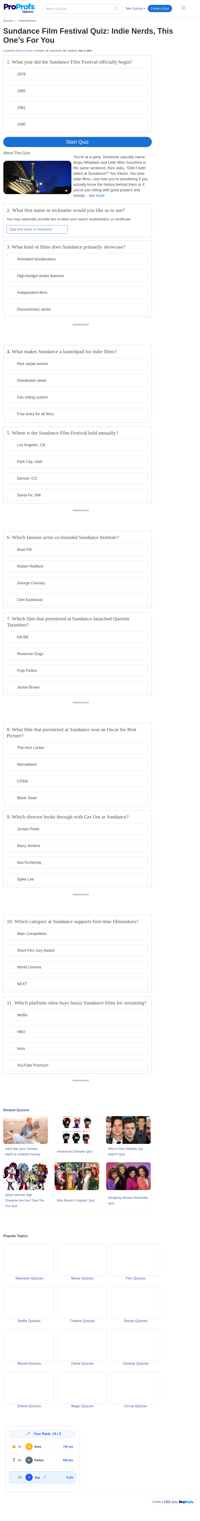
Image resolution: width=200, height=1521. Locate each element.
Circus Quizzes (135, 1390)
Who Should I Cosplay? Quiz (76, 1200)
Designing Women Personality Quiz (128, 1200)
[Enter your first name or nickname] (37, 229)
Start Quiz (77, 142)
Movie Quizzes (82, 1262)
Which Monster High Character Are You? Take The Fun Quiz (24, 1200)
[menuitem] (135, 9)
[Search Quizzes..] (82, 9)
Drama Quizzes (29, 1390)
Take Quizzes (135, 8)
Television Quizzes (29, 1262)
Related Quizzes (16, 1110)
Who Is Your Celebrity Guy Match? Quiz (125, 1151)
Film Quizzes (135, 1262)
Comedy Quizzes (135, 1347)
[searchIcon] (116, 8)
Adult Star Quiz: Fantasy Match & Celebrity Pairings (22, 1151)
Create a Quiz (160, 8)
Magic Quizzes (82, 1390)
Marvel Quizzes (29, 1347)
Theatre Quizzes (82, 1305)
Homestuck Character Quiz (74, 1151)
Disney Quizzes (135, 1305)
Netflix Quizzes (29, 1305)
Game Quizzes (82, 1347)
